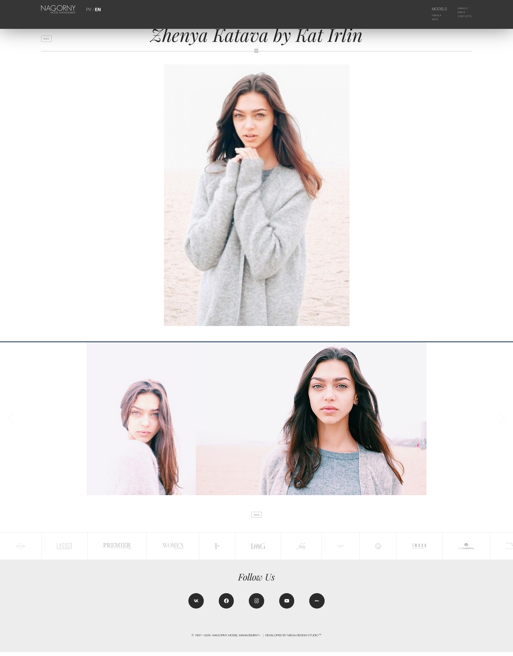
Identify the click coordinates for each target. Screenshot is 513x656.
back (49, 40)
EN (97, 9)
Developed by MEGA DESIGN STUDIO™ (293, 639)
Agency (459, 9)
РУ (89, 9)
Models (434, 9)
